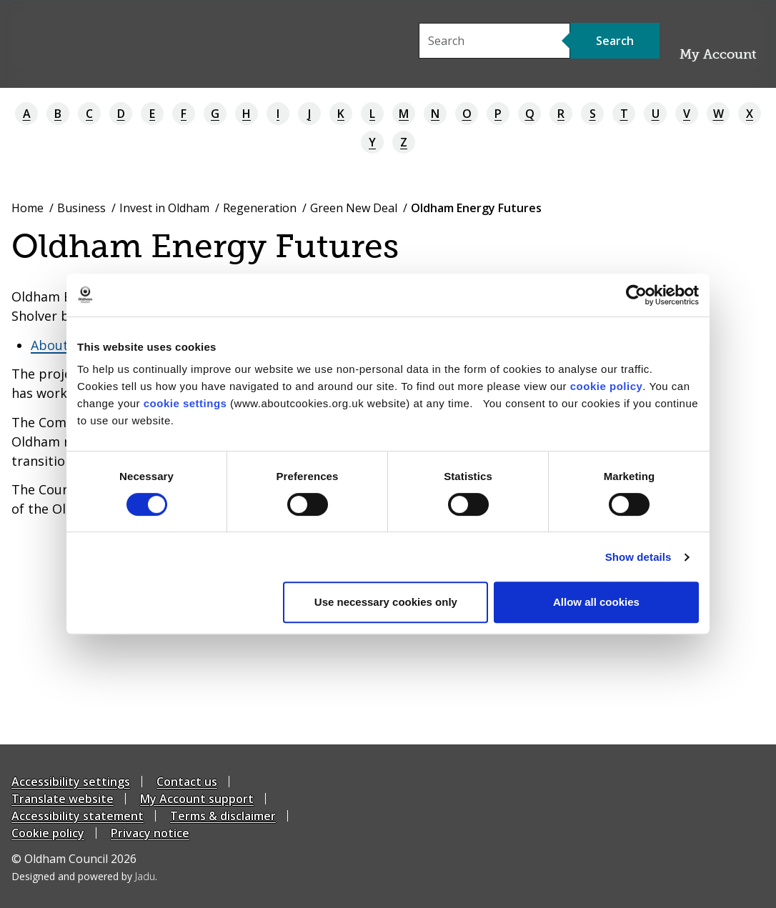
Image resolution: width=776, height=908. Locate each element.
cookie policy (606, 386)
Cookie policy (47, 833)
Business (81, 208)
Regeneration (260, 208)
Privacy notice (150, 833)
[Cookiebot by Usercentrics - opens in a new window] (636, 295)
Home (27, 208)
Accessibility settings (70, 781)
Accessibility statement (77, 816)
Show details (638, 557)
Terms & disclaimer (223, 816)
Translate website (62, 799)
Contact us (186, 781)
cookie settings (185, 403)
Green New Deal (353, 208)
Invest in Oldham (164, 208)
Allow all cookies (596, 602)
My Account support (197, 799)
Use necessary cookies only (385, 602)
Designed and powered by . (84, 876)
